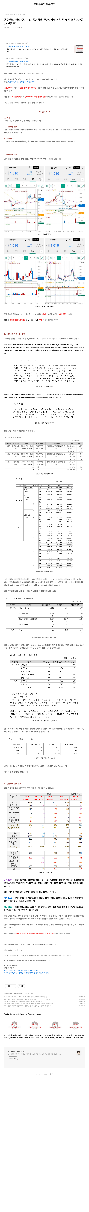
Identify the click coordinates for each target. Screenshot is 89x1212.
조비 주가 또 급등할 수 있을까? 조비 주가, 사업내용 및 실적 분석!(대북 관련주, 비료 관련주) (27, 1087)
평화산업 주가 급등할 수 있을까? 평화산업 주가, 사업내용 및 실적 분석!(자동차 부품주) (26, 1082)
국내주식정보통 (8, 1077)
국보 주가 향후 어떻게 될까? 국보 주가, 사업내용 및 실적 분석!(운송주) (22, 1085)
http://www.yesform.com (15, 43)
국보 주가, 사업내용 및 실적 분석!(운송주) (21, 82)
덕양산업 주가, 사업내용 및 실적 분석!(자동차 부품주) (21, 1025)
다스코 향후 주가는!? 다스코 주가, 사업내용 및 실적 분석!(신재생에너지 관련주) (24, 1080)
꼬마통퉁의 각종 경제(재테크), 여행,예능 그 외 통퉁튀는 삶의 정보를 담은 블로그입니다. (34, 1188)
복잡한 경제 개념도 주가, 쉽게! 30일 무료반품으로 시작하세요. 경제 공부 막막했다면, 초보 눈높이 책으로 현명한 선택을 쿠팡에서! (44, 65)
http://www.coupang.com (15, 58)
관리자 (51, 1208)
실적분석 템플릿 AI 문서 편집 (17, 46)
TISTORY (44, 1208)
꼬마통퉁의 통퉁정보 (44, 4)
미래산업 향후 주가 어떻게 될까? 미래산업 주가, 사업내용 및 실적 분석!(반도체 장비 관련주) (27, 1089)
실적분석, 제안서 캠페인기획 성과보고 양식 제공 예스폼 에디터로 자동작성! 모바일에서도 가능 (37, 50)
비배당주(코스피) (18, 1077)
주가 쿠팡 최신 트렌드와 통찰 (17, 61)
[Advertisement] (43, 336)
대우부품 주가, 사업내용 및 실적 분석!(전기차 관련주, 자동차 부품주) (26, 1027)
